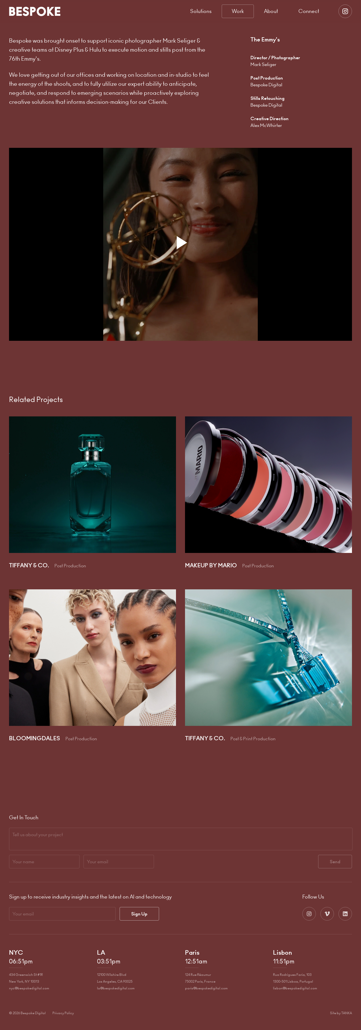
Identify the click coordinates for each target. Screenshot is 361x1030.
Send (335, 861)
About (271, 11)
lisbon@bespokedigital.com (295, 988)
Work (238, 11)
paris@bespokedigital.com (206, 988)
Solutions (201, 11)
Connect (308, 11)
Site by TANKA (341, 1013)
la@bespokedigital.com (116, 988)
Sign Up (139, 914)
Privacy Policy (63, 1013)
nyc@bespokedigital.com (29, 988)
